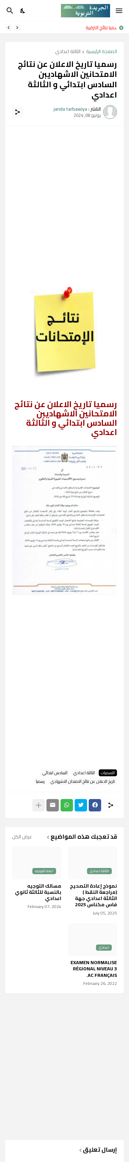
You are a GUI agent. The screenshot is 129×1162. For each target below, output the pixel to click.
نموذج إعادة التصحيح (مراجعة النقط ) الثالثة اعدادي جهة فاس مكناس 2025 (93, 895)
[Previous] (17, 27)
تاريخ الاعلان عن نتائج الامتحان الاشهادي (83, 781)
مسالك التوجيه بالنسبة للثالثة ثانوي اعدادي (38, 892)
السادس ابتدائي (54, 772)
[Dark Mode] (23, 11)
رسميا (40, 781)
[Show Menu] (119, 11)
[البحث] (9, 11)
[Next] (8, 27)
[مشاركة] (17, 112)
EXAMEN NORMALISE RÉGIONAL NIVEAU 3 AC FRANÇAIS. (94, 968)
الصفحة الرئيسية (101, 52)
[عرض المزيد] (38, 805)
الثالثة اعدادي (67, 52)
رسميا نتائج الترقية (99, 27)
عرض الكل (22, 836)
